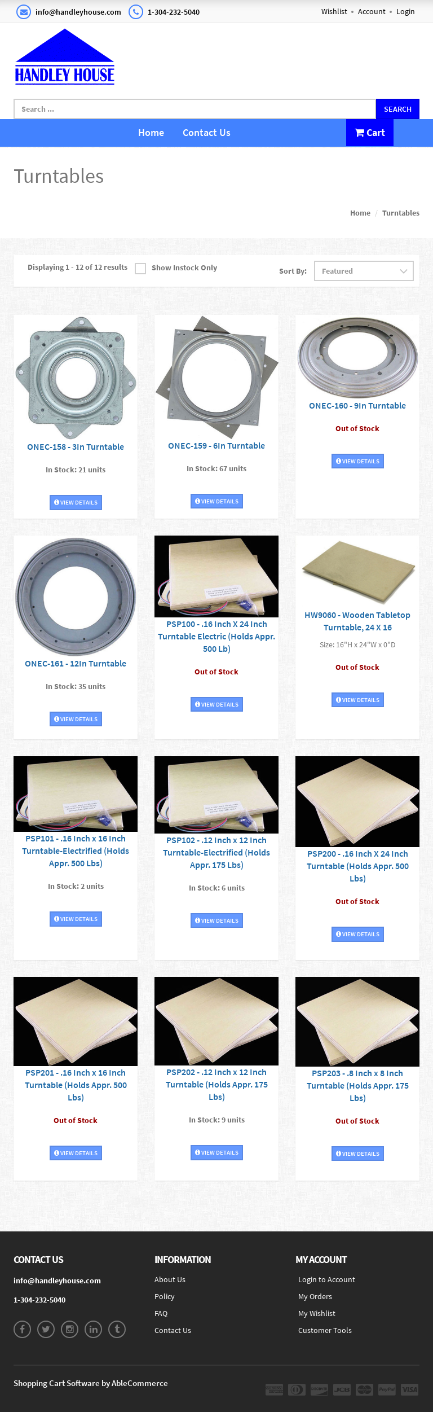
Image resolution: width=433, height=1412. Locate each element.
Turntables (400, 213)
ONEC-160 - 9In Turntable (357, 405)
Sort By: (293, 271)
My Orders (315, 1296)
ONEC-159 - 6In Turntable (216, 445)
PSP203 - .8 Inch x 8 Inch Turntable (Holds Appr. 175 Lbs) (358, 1085)
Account (372, 11)
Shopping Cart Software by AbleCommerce (91, 1383)
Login (405, 11)
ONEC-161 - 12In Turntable (75, 663)
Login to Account (326, 1279)
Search (398, 109)
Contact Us (207, 132)
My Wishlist (316, 1313)
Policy (164, 1296)
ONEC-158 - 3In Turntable (75, 446)
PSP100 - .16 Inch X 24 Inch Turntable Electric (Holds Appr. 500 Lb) (216, 636)
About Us (169, 1279)
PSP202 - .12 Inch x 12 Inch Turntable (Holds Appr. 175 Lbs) (217, 1084)
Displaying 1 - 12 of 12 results (77, 267)
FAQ (160, 1313)
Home (151, 132)
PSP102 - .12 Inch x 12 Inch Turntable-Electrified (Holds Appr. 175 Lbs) (216, 852)
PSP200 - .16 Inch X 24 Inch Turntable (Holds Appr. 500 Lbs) (358, 866)
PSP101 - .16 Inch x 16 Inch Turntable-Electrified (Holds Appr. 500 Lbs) (75, 850)
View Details (76, 502)
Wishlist (334, 11)
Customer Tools (325, 1330)
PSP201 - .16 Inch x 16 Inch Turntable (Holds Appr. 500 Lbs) (76, 1085)
